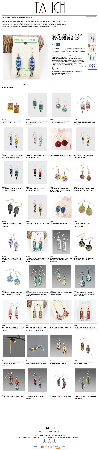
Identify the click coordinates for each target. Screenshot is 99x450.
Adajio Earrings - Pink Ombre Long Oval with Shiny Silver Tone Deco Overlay (13, 329)
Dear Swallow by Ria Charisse (10, 24)
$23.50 (51, 360)
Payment (29, 437)
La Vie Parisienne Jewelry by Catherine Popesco (53, 24)
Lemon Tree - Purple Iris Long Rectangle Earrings (11, 189)
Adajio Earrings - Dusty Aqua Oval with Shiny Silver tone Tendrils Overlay (37, 294)
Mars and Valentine (15, 26)
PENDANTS (24, 21)
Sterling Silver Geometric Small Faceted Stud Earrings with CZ (36, 362)
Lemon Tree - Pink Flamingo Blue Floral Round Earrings (60, 121)
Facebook (15, 17)
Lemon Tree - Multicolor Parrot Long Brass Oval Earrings (12, 156)
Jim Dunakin (37, 24)
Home (4, 17)
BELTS (45, 21)
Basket (29, 17)
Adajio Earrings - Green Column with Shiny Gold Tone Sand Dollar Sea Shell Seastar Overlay (37, 329)
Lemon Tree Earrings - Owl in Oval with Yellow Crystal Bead (60, 224)
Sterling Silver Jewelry (44, 26)
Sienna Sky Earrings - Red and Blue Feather (61, 397)
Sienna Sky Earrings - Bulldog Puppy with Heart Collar (59, 362)
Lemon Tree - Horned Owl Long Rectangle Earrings (83, 156)
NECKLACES (16, 21)
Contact (22, 17)
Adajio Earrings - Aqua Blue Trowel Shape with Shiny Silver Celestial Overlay (37, 259)
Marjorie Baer (5, 26)
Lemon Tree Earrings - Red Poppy (60, 155)
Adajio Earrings (6, 23)
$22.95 (4, 119)
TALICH (49, 428)
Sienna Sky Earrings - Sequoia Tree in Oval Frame (85, 397)
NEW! (3, 21)
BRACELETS (31, 21)
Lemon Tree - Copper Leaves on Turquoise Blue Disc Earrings (12, 293)
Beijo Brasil (58, 23)
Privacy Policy (22, 437)
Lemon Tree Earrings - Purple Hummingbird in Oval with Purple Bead (12, 259)
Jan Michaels (21, 24)
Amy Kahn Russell (42, 23)
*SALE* (65, 21)
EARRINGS (9, 21)
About (9, 17)
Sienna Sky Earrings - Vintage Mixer (13, 396)
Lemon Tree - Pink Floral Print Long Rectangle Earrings (37, 156)
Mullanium (35, 26)
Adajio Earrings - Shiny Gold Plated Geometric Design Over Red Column (85, 328)
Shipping (35, 437)
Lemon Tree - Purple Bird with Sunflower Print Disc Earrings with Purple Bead (60, 190)
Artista (35, 23)
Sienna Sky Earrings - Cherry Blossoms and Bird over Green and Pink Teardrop (85, 225)
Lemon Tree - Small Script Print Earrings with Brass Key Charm (84, 189)
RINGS (37, 21)
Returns (40, 437)
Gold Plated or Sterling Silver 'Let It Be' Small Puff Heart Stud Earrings (13, 363)
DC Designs (51, 23)
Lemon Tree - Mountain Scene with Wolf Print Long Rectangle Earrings (37, 122)
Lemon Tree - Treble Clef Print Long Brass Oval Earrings (37, 224)
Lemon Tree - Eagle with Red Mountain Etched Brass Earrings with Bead (84, 122)
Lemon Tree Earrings (27, 23)
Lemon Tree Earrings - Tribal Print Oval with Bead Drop (85, 362)
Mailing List (51, 437)
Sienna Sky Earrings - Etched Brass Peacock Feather (61, 293)
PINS (41, 21)
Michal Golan (24, 26)
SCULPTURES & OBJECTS (55, 21)
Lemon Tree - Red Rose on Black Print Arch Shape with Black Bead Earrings (13, 225)
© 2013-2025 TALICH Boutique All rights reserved (67, 437)
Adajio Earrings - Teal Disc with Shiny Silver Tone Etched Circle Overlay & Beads (84, 294)
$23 (3, 360)
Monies (30, 26)
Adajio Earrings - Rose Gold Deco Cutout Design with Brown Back (60, 328)
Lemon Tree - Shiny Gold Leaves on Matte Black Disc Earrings (84, 258)
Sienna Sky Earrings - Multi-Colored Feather (35, 397)
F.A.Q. (45, 437)
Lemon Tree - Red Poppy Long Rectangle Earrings (35, 189)
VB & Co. (53, 26)
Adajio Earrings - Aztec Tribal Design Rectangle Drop (11, 121)
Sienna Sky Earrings (16, 23)
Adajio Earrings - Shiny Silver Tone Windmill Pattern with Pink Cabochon (61, 259)
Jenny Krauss (29, 24)
